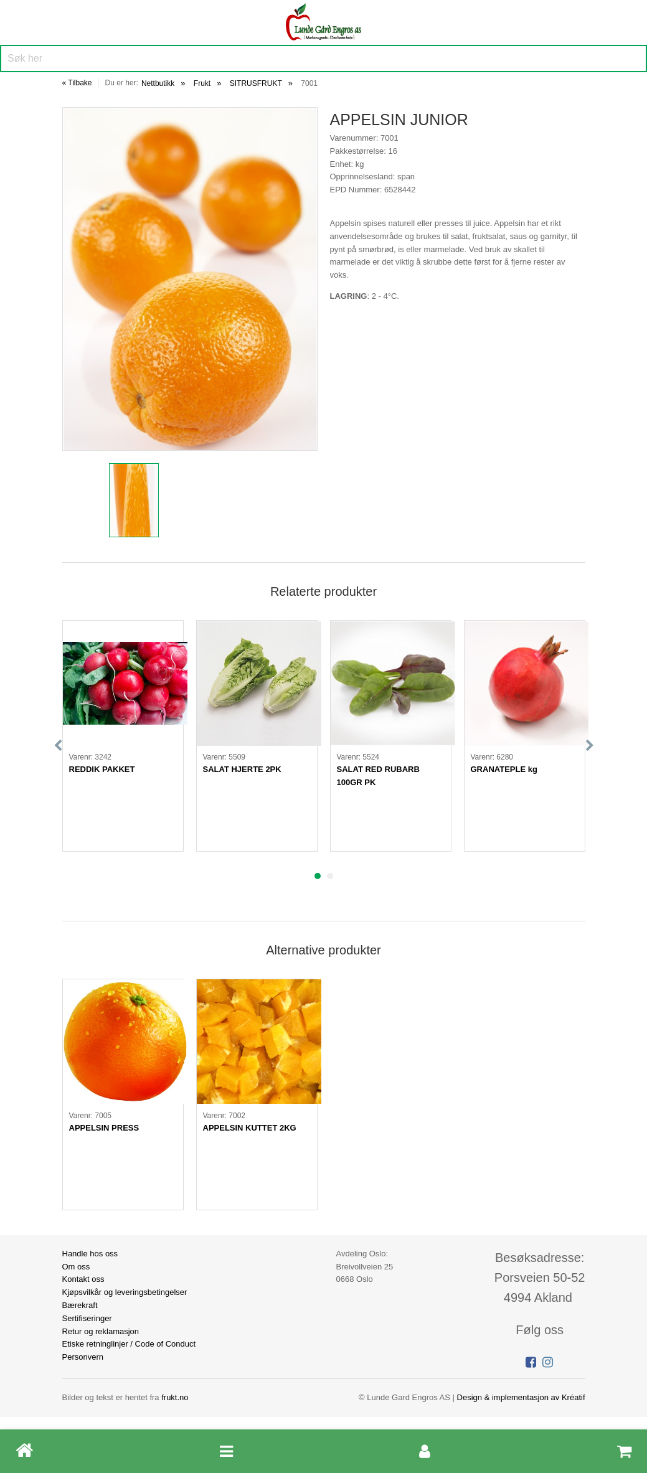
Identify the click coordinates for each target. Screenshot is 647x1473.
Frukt (202, 83)
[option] (190, 279)
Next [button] (589, 746)
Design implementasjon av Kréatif (521, 1397)
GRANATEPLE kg (504, 769)
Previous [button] (58, 746)
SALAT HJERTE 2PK (242, 769)
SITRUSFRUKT (256, 83)
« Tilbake (77, 82)
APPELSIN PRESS (104, 1127)
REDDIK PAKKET (102, 769)
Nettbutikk (157, 83)
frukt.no (174, 1397)
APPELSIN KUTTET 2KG (249, 1127)
